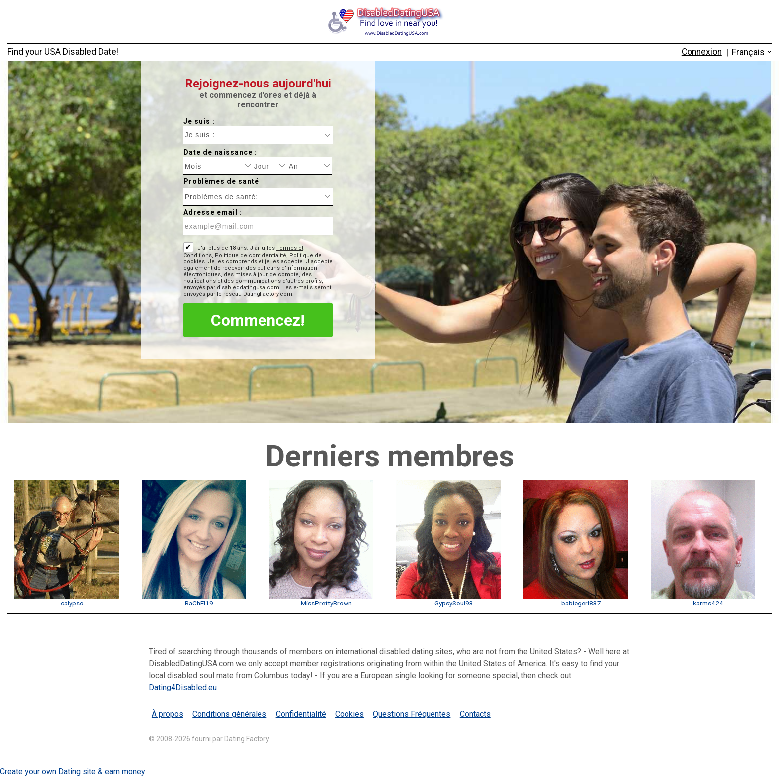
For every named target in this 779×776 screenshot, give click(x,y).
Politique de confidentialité (250, 255)
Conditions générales (229, 714)
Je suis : (199, 121)
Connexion (702, 52)
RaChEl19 (199, 603)
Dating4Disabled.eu (183, 687)
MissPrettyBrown (326, 603)
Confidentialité (301, 714)
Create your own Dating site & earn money (72, 771)
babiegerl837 (581, 603)
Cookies (349, 714)
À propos (167, 714)
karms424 (708, 603)
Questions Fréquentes (411, 714)
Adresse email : (212, 212)
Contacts (475, 714)
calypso (72, 603)
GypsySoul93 (453, 603)
